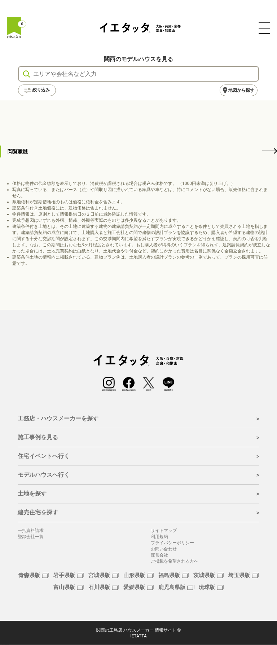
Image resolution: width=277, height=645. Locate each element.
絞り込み (37, 90)
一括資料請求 (31, 530)
